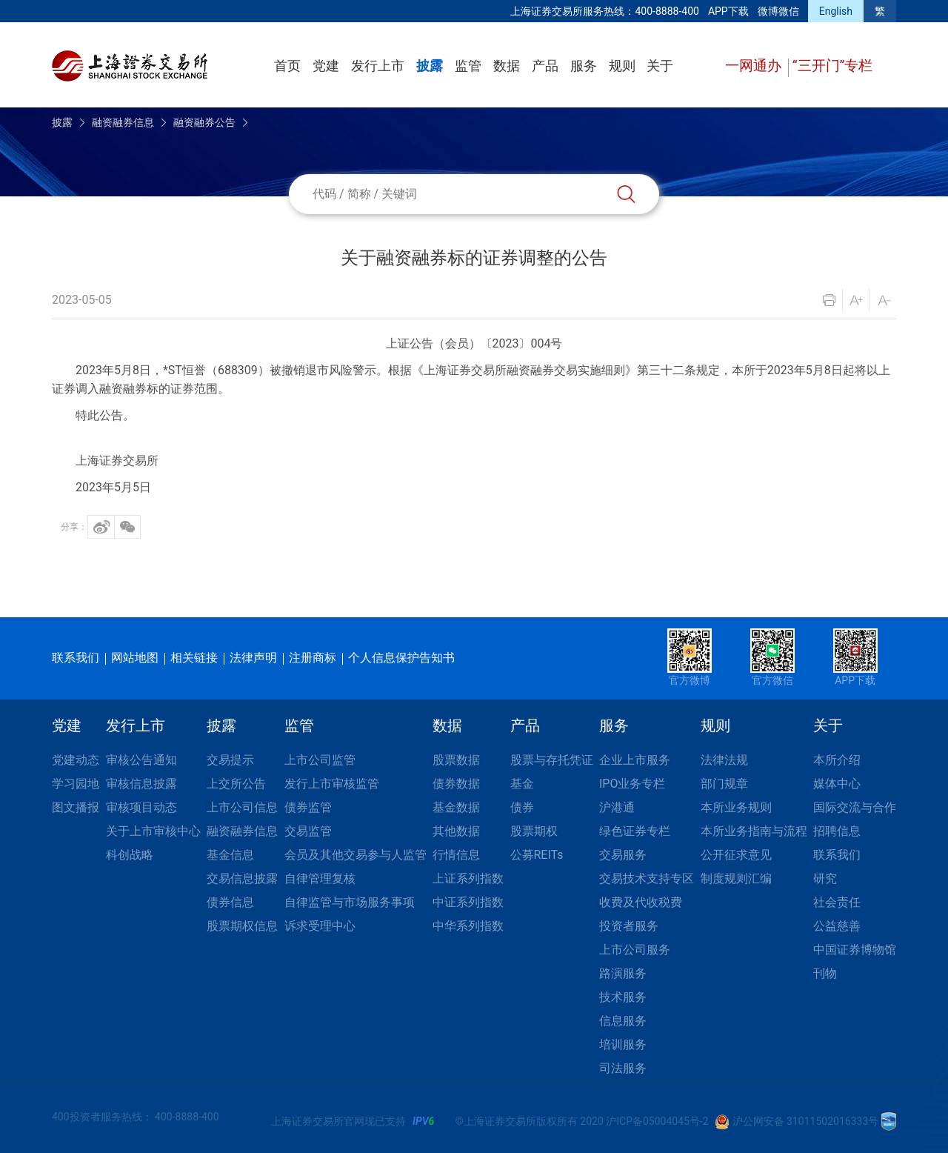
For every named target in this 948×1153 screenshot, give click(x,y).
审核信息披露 (141, 784)
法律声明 (253, 658)
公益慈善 (837, 926)
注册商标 (312, 658)
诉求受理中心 (320, 926)
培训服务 (623, 1044)
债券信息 (230, 902)
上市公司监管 (320, 760)
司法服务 (623, 1068)
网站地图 (134, 658)
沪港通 (617, 807)
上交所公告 (236, 784)
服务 (583, 65)
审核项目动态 (141, 807)
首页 (287, 65)
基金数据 (456, 807)
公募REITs (537, 855)
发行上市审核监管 (331, 784)
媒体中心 (837, 784)
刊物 (825, 973)
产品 (545, 65)
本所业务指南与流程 (754, 831)
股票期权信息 (242, 926)
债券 (522, 807)
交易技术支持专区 (646, 878)
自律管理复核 (320, 878)
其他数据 (456, 831)
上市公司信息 (242, 807)
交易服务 (623, 855)
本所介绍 (837, 760)
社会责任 (837, 902)
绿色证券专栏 (634, 831)
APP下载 (728, 11)
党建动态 (75, 760)
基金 (522, 784)
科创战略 (129, 855)
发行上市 (377, 65)
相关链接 (194, 658)
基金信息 (230, 855)
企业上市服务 (634, 760)
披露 (429, 65)
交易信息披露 (242, 878)
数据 (506, 65)
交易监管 (308, 831)
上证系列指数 (468, 878)
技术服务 (623, 997)
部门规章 (724, 784)
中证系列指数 (468, 902)
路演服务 (623, 973)
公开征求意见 (736, 855)
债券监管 (308, 807)
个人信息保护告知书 (401, 658)
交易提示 (230, 760)
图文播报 (75, 807)
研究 (825, 878)
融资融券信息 (123, 122)
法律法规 (724, 760)
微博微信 (778, 11)
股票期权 (534, 831)
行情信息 (456, 855)
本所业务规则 (736, 807)
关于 (660, 65)
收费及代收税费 (640, 902)
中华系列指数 (468, 926)
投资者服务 (628, 926)
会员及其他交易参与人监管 (355, 855)
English (835, 11)
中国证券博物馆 (854, 950)
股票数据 (456, 760)
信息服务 (623, 1021)
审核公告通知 (141, 760)
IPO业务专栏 (632, 784)
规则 (622, 65)
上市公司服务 (634, 950)
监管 (468, 65)
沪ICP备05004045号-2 (657, 1121)
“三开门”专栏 (832, 65)
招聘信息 (837, 831)
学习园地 (75, 784)
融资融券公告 (204, 122)
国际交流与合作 (854, 807)
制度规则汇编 (736, 878)
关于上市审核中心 (153, 831)
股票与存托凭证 (551, 760)
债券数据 (456, 784)
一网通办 (755, 65)
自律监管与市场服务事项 (349, 902)
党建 (326, 65)
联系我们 (75, 658)
